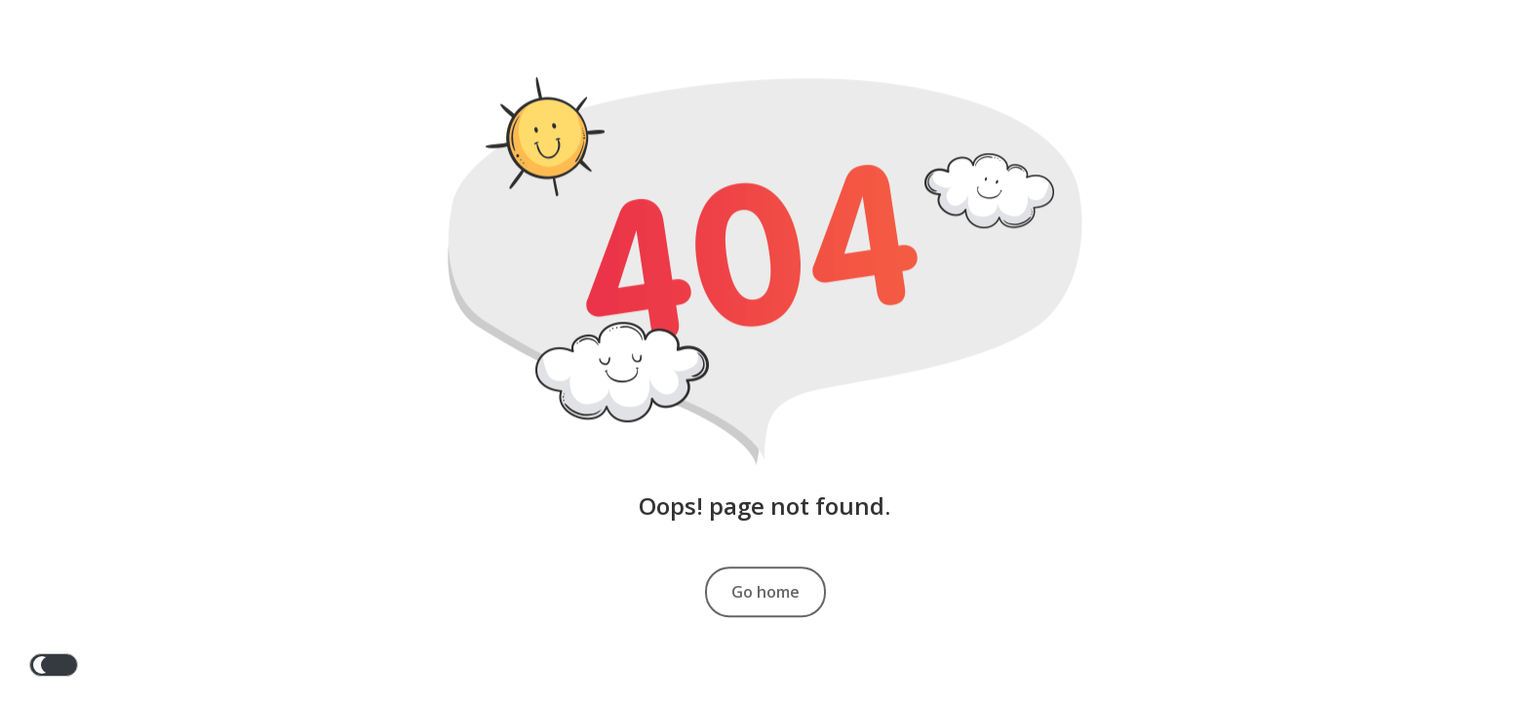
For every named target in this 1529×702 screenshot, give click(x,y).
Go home (765, 592)
